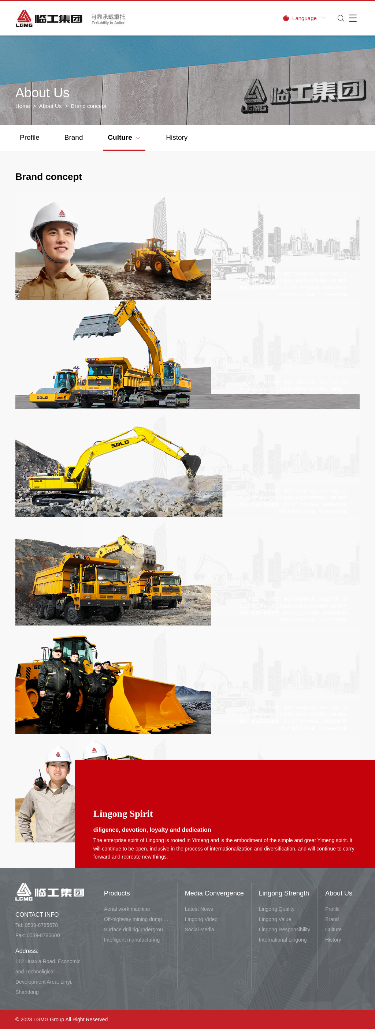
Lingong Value (275, 919)
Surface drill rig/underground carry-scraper (137, 929)
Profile (30, 137)
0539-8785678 (41, 925)
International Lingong (283, 940)
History (177, 137)
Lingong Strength (284, 893)
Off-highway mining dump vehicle (137, 919)
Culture (124, 137)
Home (22, 106)
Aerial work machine (127, 909)
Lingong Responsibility (284, 929)
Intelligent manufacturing (132, 940)
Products (117, 893)
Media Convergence (214, 893)
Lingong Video (201, 919)
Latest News (199, 909)
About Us (50, 106)
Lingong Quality (276, 909)
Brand (73, 137)
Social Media (199, 929)
